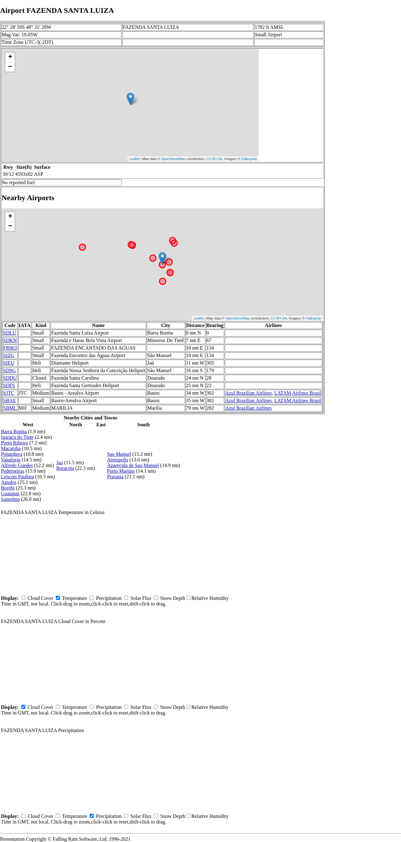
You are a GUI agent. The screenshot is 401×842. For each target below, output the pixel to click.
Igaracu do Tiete (17, 437)
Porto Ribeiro (14, 442)
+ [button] (10, 57)
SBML (10, 408)
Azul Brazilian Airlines (248, 393)
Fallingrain (249, 159)
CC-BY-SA (214, 159)
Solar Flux (140, 598)
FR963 (10, 348)
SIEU (8, 363)
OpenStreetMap (173, 159)
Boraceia (65, 468)
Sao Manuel (119, 454)
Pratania (115, 476)
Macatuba (11, 448)
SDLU (9, 332)
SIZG (8, 355)
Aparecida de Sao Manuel (133, 465)
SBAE (9, 400)
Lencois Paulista (17, 476)
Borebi (8, 488)
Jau (59, 462)
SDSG (9, 370)
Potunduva (11, 454)
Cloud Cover (40, 598)
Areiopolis (117, 459)
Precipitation (109, 598)
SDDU (10, 378)
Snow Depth (172, 598)
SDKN (10, 340)
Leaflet (134, 159)
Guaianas (10, 493)
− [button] (10, 67)
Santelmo (10, 499)
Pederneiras (12, 471)
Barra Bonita (14, 431)
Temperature (74, 598)
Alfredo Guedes (17, 465)
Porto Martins (121, 471)
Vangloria (10, 459)
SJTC (8, 393)
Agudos (9, 482)
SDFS (9, 385)
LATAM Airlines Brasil (297, 393)
